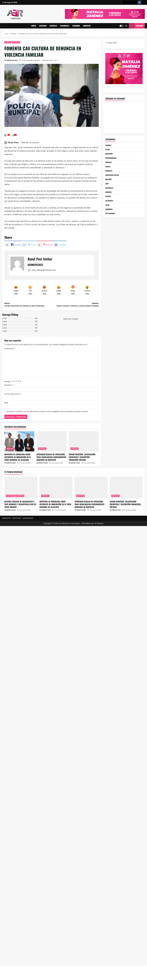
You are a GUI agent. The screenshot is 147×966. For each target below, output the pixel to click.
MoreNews (86, 536)
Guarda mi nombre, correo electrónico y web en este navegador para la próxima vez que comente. (47, 424)
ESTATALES (53, 25)
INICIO (33, 25)
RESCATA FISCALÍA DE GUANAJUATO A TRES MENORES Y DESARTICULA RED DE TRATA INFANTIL (20, 517)
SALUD (107, 210)
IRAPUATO (42, 25)
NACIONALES (64, 25)
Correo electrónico (12, 406)
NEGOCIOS (108, 196)
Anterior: (28, 315)
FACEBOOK (76, 25)
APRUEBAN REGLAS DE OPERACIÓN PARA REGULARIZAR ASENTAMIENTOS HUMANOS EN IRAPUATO (51, 469)
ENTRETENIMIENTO (111, 159)
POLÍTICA (108, 201)
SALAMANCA (109, 205)
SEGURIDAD (109, 215)
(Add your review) (70, 331)
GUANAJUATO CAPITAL (113, 178)
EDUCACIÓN (109, 154)
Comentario (10, 361)
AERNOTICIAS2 (12, 60)
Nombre (8, 397)
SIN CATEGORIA (110, 219)
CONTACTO (86, 25)
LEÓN (107, 187)
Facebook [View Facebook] (136, 25)
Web (6, 415)
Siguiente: (75, 315)
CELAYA (107, 150)
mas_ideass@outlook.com (42, 270)
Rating (7, 394)
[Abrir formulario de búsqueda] (126, 25)
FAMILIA (8, 42)
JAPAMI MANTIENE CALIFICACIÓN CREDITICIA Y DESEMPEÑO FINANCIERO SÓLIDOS (82, 469)
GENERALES (109, 173)
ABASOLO (108, 145)
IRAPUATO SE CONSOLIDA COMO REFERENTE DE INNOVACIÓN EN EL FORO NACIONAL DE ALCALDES (17, 469)
